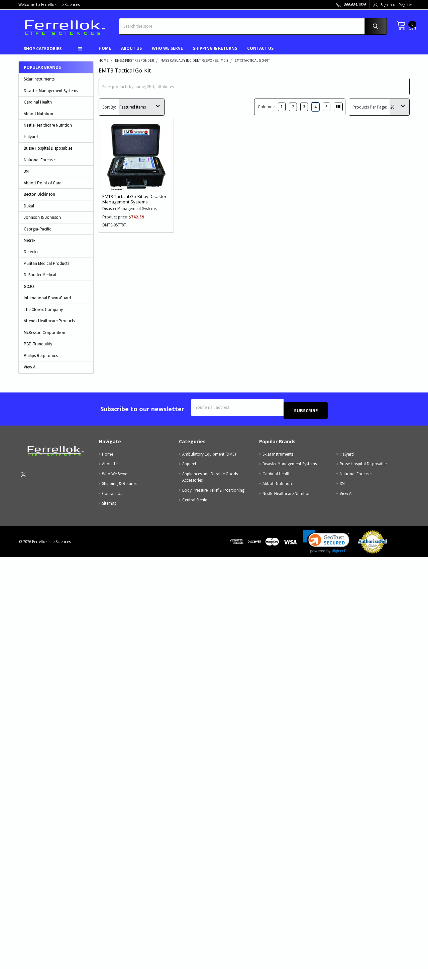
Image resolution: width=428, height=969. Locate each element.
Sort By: (109, 112)
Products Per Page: (369, 112)
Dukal (29, 211)
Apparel (189, 466)
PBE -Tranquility (38, 349)
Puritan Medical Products (46, 268)
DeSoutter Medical (40, 280)
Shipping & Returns (215, 53)
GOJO (29, 291)
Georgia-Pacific (37, 234)
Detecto (31, 257)
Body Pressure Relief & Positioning (213, 492)
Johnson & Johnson (42, 222)
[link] (326, 543)
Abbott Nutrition (38, 119)
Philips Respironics (41, 360)
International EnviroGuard (47, 303)
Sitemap (109, 505)
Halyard (31, 142)
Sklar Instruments (39, 84)
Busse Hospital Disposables (48, 153)
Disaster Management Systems (51, 96)
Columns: (266, 112)
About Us (131, 53)
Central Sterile (194, 502)
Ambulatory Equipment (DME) (209, 456)
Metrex (29, 245)
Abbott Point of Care (42, 188)
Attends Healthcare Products (49, 326)
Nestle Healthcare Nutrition (48, 130)
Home (105, 53)
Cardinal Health (38, 107)
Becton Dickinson (39, 199)
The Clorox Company (43, 314)
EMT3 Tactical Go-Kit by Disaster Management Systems (134, 204)
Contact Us (260, 53)
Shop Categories (43, 53)
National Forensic (40, 165)
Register (405, 4)
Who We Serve (167, 53)
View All (30, 372)
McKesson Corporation (44, 337)
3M (26, 176)
